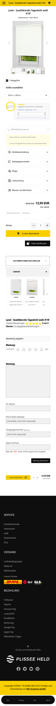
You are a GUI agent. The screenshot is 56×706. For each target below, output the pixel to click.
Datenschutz (10, 538)
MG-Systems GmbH (36, 689)
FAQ (6, 542)
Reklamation (10, 570)
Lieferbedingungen (13, 561)
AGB (6, 533)
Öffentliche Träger (12, 636)
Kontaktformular (12, 524)
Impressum (9, 528)
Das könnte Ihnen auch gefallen (26, 261)
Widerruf (8, 566)
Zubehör (16, 272)
